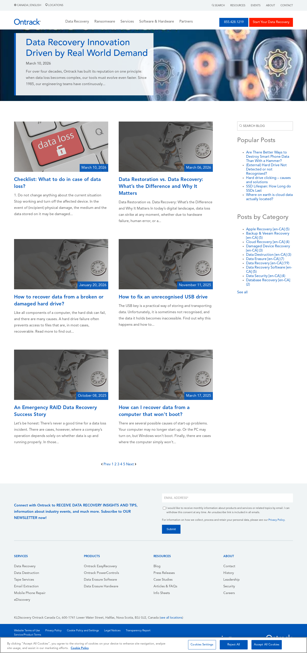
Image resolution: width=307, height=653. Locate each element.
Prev (106, 464)
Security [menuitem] (229, 586)
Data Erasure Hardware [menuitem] (101, 586)
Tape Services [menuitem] (24, 580)
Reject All (233, 644)
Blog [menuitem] (157, 566)
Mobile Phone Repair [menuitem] (30, 593)
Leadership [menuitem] (231, 580)
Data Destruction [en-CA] (268, 255)
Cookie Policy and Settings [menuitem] (83, 630)
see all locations (171, 617)
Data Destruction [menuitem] (26, 573)
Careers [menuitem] (229, 593)
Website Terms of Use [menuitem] (27, 630)
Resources (237, 5)
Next (131, 464)
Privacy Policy (276, 520)
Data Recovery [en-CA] (267, 263)
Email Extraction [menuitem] (26, 586)
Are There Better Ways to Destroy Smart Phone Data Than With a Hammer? (267, 157)
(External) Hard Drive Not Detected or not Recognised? (266, 170)
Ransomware (104, 21)
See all (242, 292)
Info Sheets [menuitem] (162, 593)
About (270, 5)
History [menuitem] (228, 573)
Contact (286, 5)
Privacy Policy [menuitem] (53, 630)
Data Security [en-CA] (265, 276)
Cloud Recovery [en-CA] (267, 242)
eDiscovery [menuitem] (22, 600)
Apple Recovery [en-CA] (267, 229)
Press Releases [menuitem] (164, 573)
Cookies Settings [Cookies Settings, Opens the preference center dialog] (202, 644)
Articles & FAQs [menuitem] (165, 586)
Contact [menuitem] (229, 566)
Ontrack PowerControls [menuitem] (101, 573)
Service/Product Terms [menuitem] (27, 635)
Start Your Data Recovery (271, 22)
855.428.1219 (234, 22)
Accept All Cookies (266, 644)
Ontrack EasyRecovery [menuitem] (100, 566)
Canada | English (28, 5)
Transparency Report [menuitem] (138, 630)
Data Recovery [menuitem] (24, 566)
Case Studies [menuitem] (163, 580)
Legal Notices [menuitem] (112, 630)
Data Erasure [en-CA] (265, 259)
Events (256, 5)
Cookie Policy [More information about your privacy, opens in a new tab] (80, 648)
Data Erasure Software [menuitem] (100, 580)
